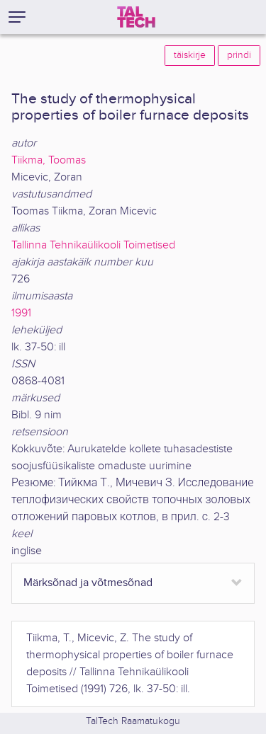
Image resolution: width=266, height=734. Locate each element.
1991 (21, 313)
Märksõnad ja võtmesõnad (88, 583)
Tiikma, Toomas (48, 160)
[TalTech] (136, 17)
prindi (239, 55)
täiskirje (190, 55)
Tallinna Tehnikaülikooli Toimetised (93, 245)
